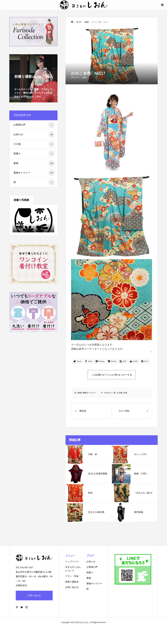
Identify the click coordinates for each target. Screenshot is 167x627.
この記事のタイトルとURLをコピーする (111, 374)
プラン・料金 (72, 576)
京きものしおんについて (73, 569)
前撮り (34, 153)
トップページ (72, 561)
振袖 (84, 77)
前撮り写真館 (21, 200)
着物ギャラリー (89, 393)
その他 (34, 144)
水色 (125, 393)
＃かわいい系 (110, 393)
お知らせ (34, 134)
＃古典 (119, 393)
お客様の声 (34, 125)
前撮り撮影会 (72, 582)
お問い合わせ (34, 595)
